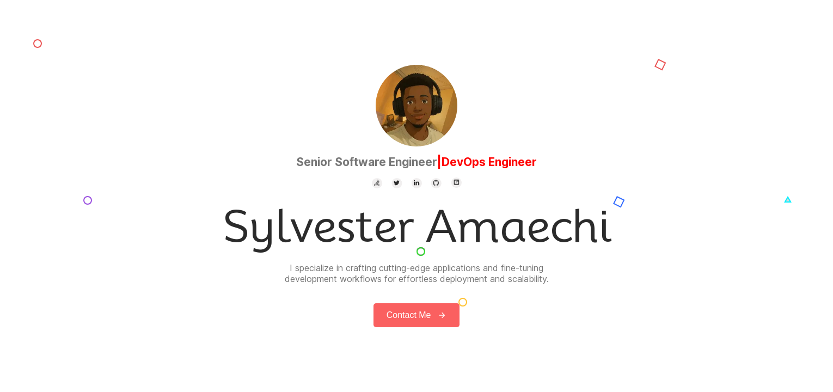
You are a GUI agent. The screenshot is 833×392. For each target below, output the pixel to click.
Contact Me (417, 315)
